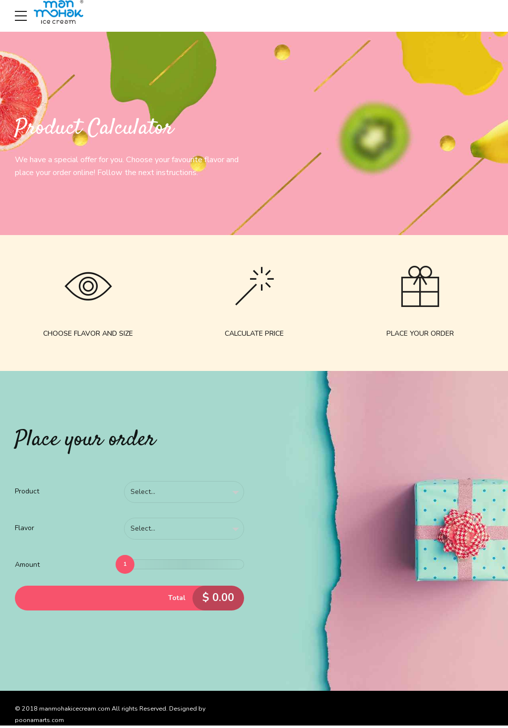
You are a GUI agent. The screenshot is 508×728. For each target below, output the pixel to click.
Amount (27, 567)
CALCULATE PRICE (254, 335)
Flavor (24, 530)
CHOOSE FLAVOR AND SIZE (88, 335)
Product (27, 492)
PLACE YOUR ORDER (420, 335)
